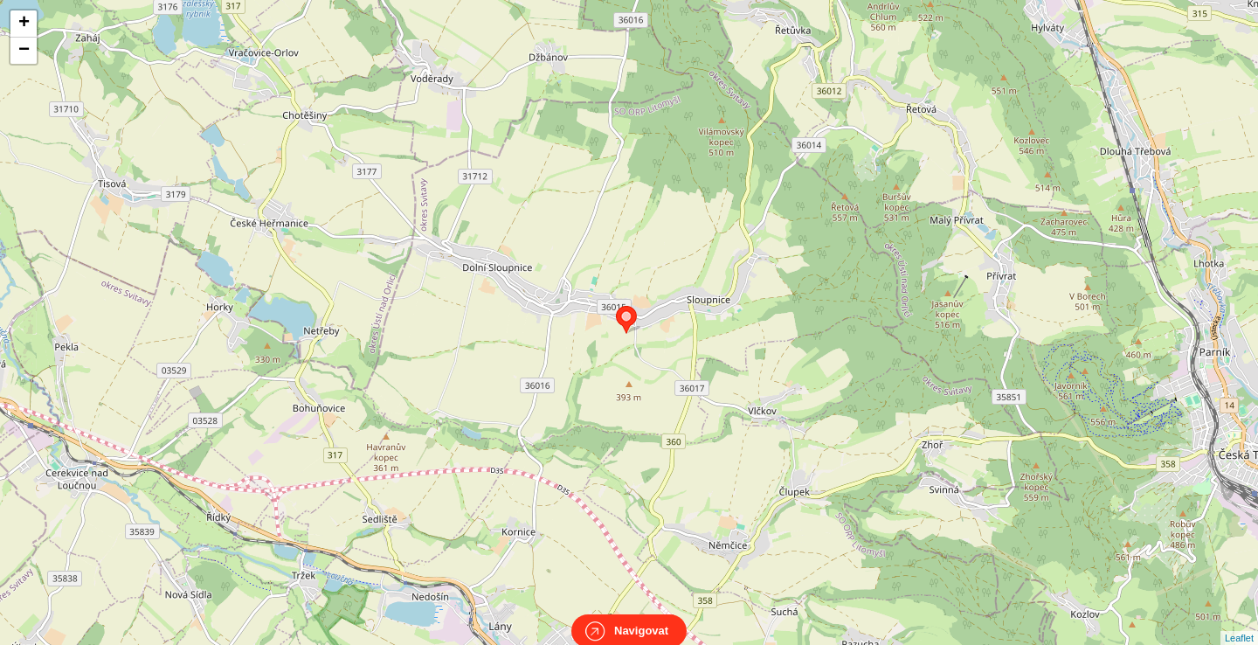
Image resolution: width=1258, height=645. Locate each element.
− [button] (24, 51)
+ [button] (24, 23)
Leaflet (1239, 622)
